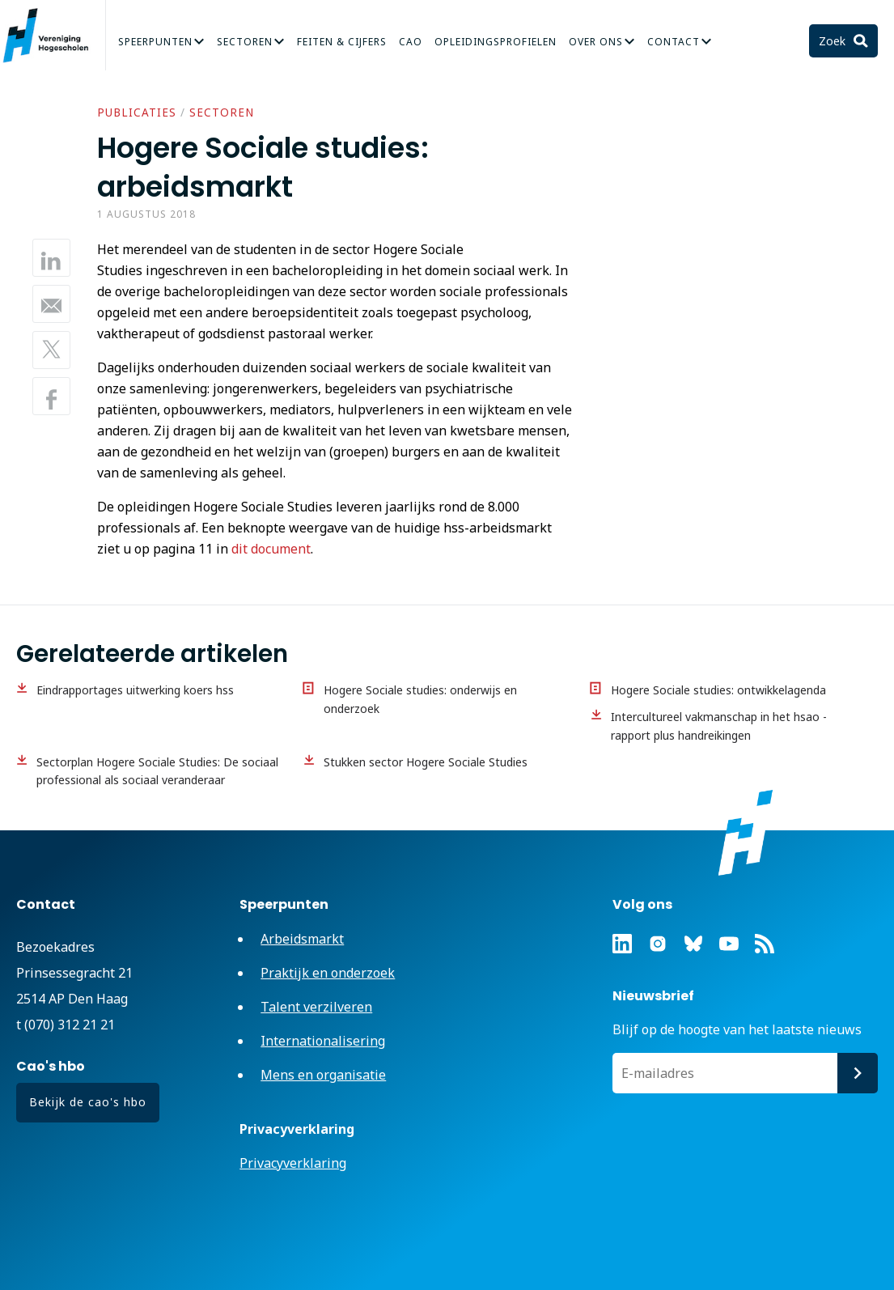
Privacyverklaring (292, 1163)
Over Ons (596, 42)
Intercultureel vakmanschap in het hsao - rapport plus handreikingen (719, 726)
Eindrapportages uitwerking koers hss (135, 690)
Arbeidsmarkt (302, 939)
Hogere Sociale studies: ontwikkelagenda (718, 690)
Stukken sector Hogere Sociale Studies (426, 762)
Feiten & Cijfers (342, 42)
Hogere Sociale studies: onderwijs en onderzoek (420, 699)
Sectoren (245, 42)
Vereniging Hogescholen (52, 35)
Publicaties (136, 112)
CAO (410, 42)
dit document (271, 549)
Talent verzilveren (316, 1007)
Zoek (834, 41)
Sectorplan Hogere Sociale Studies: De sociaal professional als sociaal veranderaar (157, 771)
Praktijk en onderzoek (328, 973)
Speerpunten (155, 42)
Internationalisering (323, 1041)
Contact (673, 42)
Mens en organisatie (323, 1075)
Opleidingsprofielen (495, 42)
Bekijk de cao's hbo (87, 1102)
